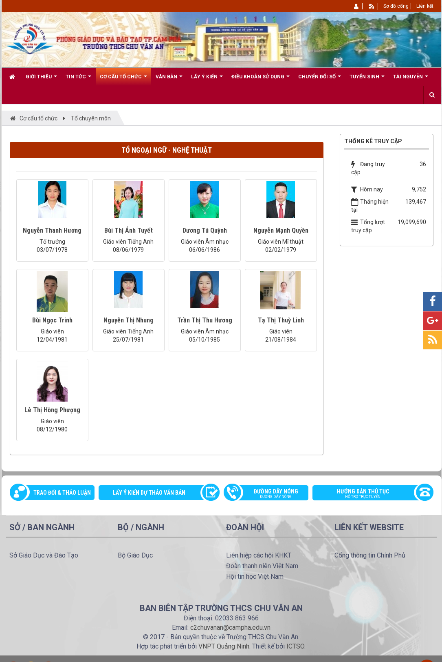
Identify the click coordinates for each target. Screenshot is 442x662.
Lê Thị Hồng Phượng (52, 410)
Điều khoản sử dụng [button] (260, 80)
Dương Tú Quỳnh (205, 230)
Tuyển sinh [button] (367, 80)
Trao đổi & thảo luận (62, 492)
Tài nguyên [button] (410, 80)
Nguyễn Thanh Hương (52, 230)
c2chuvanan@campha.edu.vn (230, 627)
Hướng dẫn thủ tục (368, 494)
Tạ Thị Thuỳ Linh (281, 320)
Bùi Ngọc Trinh (52, 320)
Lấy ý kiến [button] (207, 80)
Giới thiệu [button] (41, 80)
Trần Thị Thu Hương (204, 320)
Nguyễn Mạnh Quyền (280, 230)
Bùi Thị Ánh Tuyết (128, 230)
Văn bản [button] (169, 80)
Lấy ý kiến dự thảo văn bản (149, 492)
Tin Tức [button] (78, 80)
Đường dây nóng (270, 494)
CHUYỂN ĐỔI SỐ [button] (319, 80)
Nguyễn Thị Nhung (128, 320)
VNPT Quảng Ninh (223, 646)
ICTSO (295, 646)
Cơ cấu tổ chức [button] (123, 80)
